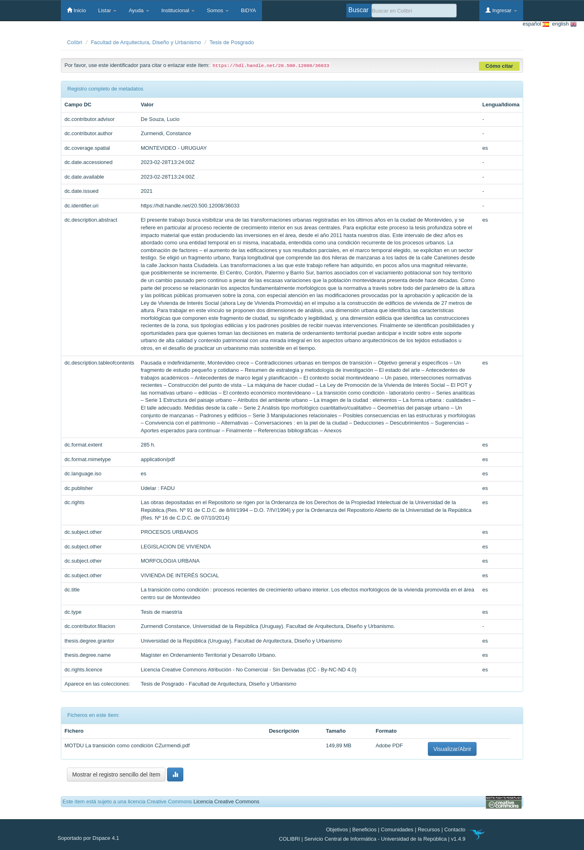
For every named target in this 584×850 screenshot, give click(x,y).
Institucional (178, 10)
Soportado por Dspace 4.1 (88, 838)
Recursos (429, 829)
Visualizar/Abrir (452, 749)
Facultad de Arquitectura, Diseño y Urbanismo (146, 42)
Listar (107, 10)
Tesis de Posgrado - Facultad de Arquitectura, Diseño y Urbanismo (218, 684)
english (563, 24)
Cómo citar (499, 66)
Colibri (74, 42)
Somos (218, 10)
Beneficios (364, 829)
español (536, 24)
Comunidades (397, 829)
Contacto (454, 829)
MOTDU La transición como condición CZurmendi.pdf (127, 745)
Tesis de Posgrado (231, 42)
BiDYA (248, 10)
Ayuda (139, 10)
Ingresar (501, 10)
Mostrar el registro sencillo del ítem (116, 774)
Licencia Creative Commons (226, 801)
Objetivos (337, 829)
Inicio (76, 10)
